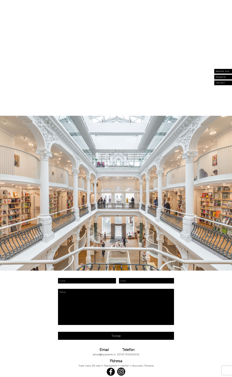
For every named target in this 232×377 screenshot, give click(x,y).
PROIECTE (221, 77)
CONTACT (220, 83)
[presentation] (59, 194)
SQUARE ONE (222, 71)
